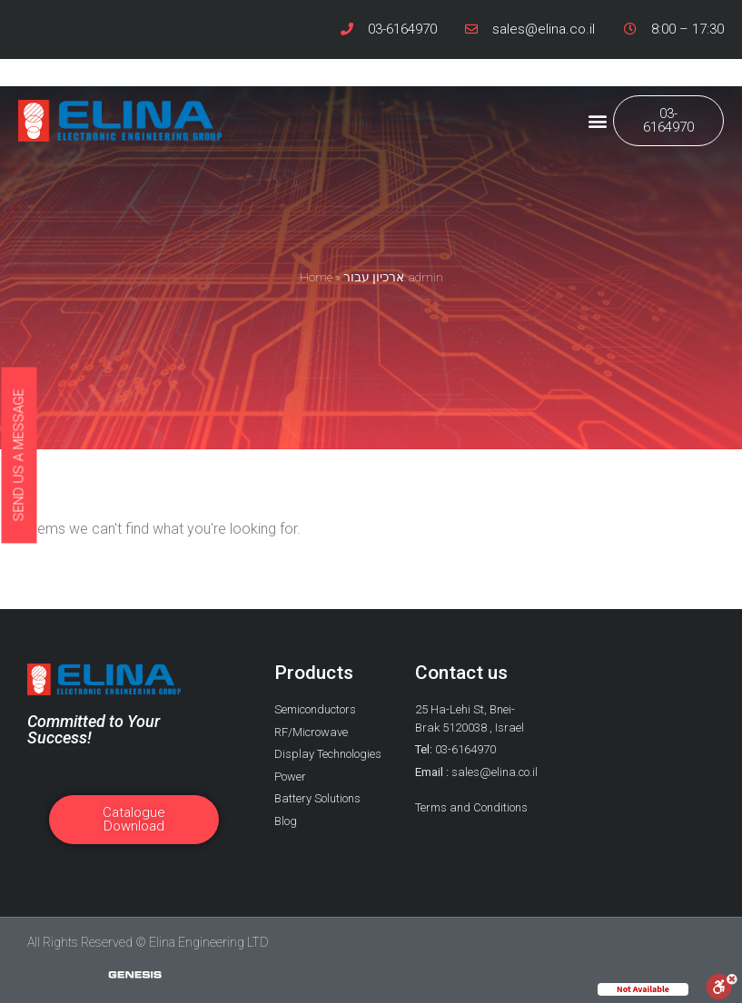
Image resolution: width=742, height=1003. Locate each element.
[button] (598, 121)
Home (316, 277)
